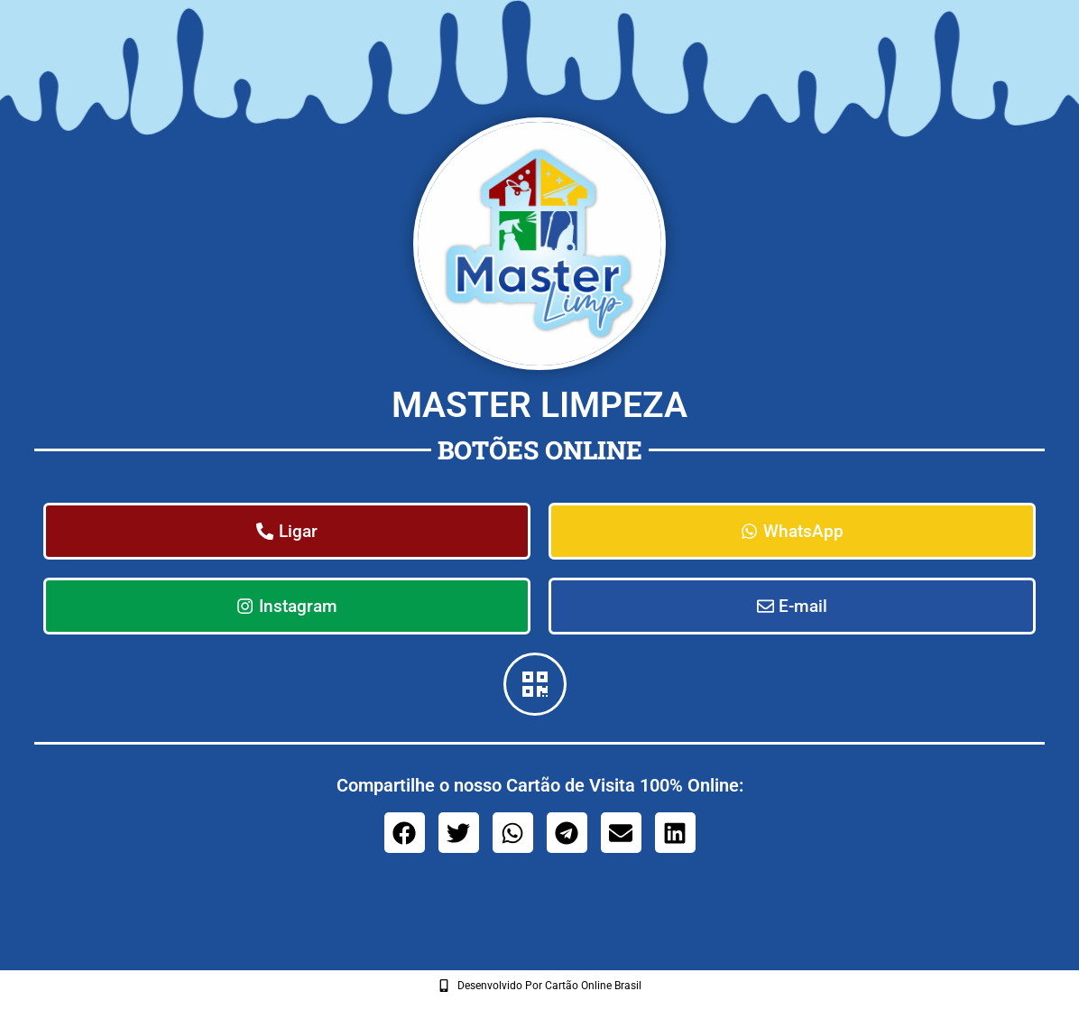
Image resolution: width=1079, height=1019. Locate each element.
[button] (404, 835)
